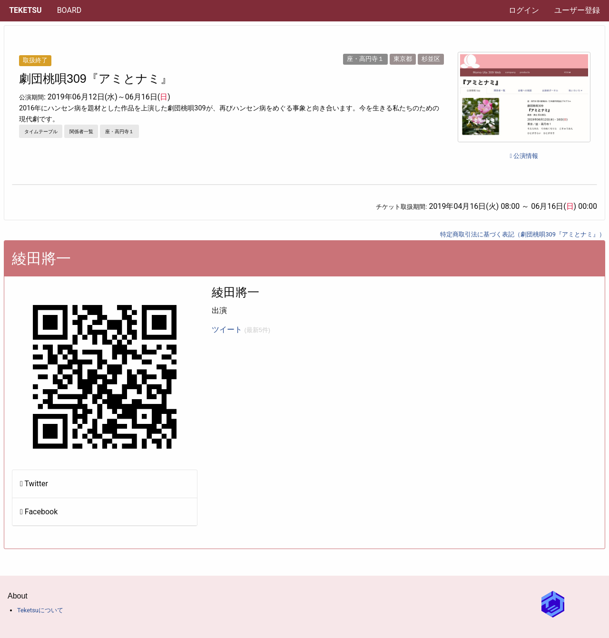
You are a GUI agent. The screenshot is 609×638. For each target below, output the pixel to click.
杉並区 (431, 58)
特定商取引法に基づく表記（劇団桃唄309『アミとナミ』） (522, 234)
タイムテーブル (41, 131)
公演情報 (524, 155)
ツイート (241, 329)
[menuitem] (69, 10)
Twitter (34, 483)
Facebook (39, 511)
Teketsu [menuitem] (25, 10)
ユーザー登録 (577, 10)
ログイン (524, 10)
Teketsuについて (40, 610)
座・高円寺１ (365, 58)
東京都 (402, 58)
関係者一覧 (81, 131)
